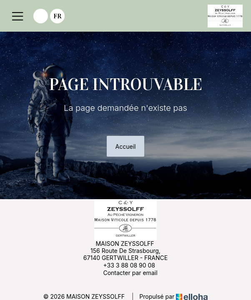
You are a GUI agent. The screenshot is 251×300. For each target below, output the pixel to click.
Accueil (125, 146)
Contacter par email (125, 272)
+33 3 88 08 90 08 (124, 265)
